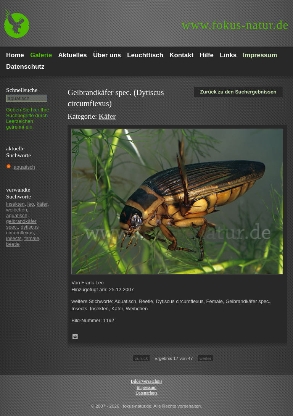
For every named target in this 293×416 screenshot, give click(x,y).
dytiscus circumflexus (22, 229)
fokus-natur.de (235, 25)
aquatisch (24, 167)
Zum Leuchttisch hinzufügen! (75, 336)
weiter (205, 358)
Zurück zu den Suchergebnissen (238, 92)
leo (30, 204)
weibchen (16, 210)
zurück (141, 358)
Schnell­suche (21, 90)
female (31, 238)
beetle (12, 244)
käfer (42, 204)
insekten (15, 204)
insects (13, 238)
